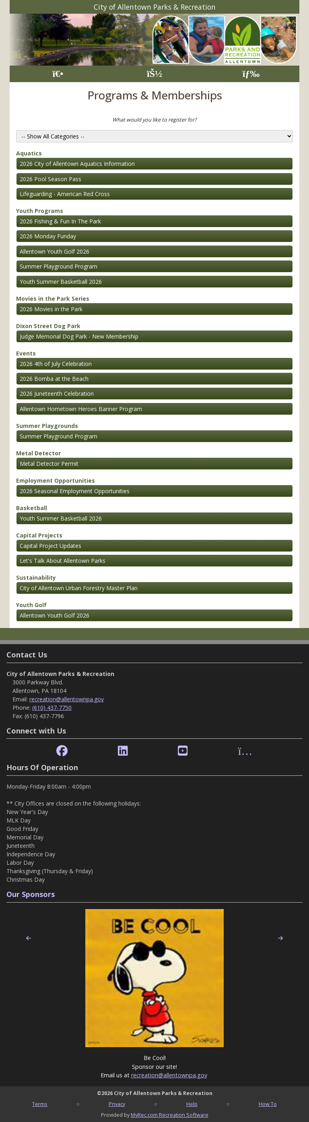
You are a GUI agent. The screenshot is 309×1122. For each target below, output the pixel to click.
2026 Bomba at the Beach (54, 378)
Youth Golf (31, 605)
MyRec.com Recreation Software (169, 1114)
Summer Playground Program (58, 266)
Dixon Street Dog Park (48, 326)
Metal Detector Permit (49, 463)
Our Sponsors (30, 894)
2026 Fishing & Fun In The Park (60, 221)
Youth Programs (39, 211)
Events (26, 353)
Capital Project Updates (50, 546)
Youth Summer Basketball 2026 (61, 281)
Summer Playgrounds (47, 426)
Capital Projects (39, 535)
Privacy (117, 1104)
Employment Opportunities (55, 480)
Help (192, 1104)
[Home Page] (57, 74)
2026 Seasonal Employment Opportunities (75, 491)
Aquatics (29, 153)
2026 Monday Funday (48, 236)
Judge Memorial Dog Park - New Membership (79, 336)
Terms (39, 1104)
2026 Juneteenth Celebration (57, 393)
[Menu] (251, 74)
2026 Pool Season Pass (50, 179)
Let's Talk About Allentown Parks (62, 560)
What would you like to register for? (154, 119)
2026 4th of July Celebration (56, 364)
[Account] (154, 74)
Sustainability (36, 577)
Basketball (31, 508)
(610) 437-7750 (52, 707)
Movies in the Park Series (52, 298)
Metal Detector (38, 453)
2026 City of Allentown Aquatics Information (77, 163)
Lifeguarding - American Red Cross (65, 194)
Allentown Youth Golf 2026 (54, 251)
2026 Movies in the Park (51, 309)
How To (268, 1104)
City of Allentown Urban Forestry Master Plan (79, 588)
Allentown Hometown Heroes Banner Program (81, 409)
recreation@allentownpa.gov (66, 699)
